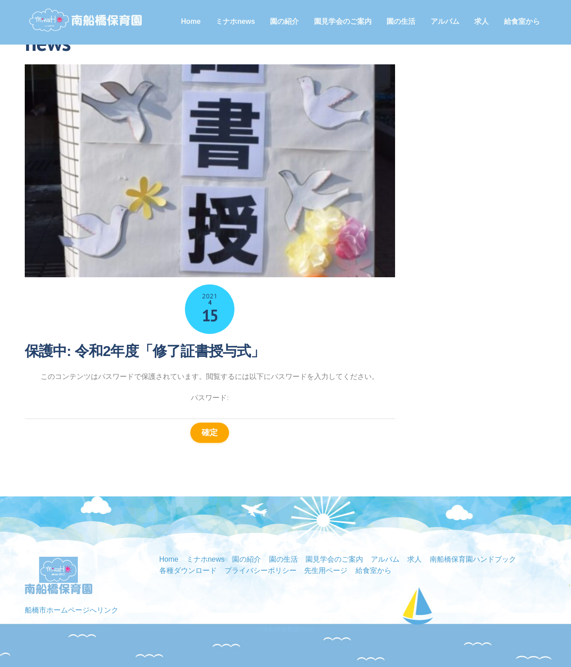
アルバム (445, 21)
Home (191, 21)
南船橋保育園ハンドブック (473, 559)
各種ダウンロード (188, 570)
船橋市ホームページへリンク (71, 610)
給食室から (522, 21)
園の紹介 (284, 21)
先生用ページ (325, 570)
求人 (481, 21)
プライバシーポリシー (261, 570)
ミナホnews (235, 21)
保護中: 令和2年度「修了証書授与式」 (145, 351)
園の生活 (401, 21)
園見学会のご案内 (343, 21)
